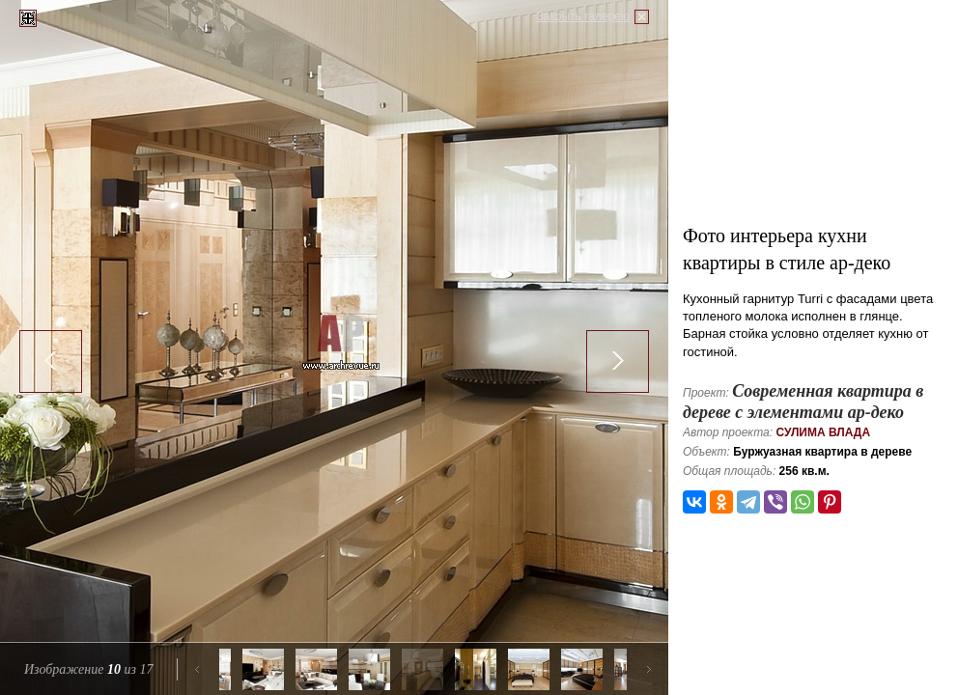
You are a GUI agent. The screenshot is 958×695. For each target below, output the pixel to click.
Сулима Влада (822, 432)
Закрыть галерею (583, 16)
